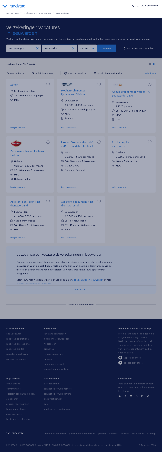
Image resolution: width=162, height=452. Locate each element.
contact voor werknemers (58, 388)
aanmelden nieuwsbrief (56, 369)
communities (13, 388)
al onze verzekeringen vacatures (34, 283)
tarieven (48, 359)
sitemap (151, 433)
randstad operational (17, 338)
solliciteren (12, 398)
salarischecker (14, 414)
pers (46, 403)
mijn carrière (46, 12)
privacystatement (108, 433)
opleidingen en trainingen (20, 393)
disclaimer (138, 433)
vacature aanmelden (55, 333)
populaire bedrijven (17, 353)
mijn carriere (13, 378)
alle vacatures (13, 333)
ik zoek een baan (13, 12)
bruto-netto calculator (18, 419)
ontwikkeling (13, 383)
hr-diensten (50, 343)
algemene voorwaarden (56, 338)
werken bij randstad (55, 433)
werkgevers (30, 12)
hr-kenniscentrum (53, 353)
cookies (125, 433)
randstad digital (15, 348)
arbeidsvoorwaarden (17, 403)
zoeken (107, 48)
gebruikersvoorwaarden (82, 433)
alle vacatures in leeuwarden (87, 279)
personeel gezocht (54, 364)
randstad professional (18, 343)
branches (49, 348)
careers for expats (16, 359)
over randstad (64, 12)
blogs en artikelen (16, 408)
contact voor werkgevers (57, 393)
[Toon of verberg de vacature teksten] (152, 64)
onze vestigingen (53, 398)
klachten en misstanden (57, 408)
